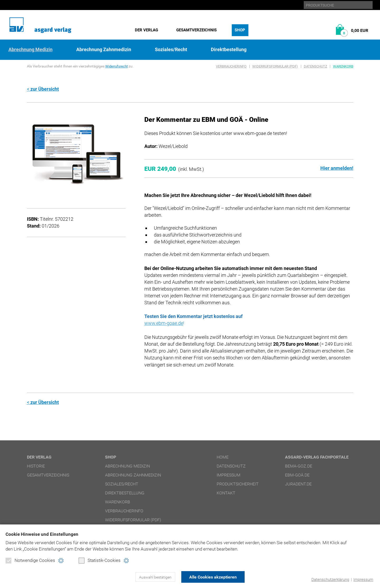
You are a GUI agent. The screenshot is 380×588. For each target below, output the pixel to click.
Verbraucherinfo (231, 66)
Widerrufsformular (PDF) (275, 66)
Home (223, 456)
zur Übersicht (44, 89)
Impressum (363, 579)
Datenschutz (315, 66)
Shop (240, 30)
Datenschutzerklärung (330, 579)
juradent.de (298, 483)
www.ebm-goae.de (163, 323)
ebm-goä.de (297, 474)
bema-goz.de (298, 465)
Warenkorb (343, 66)
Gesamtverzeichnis (196, 30)
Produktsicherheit (238, 483)
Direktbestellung (228, 49)
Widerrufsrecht (117, 66)
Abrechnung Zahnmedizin (103, 49)
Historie (36, 465)
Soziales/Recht (171, 49)
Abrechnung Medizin (30, 49)
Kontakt (226, 492)
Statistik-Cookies (100, 560)
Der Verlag (146, 30)
